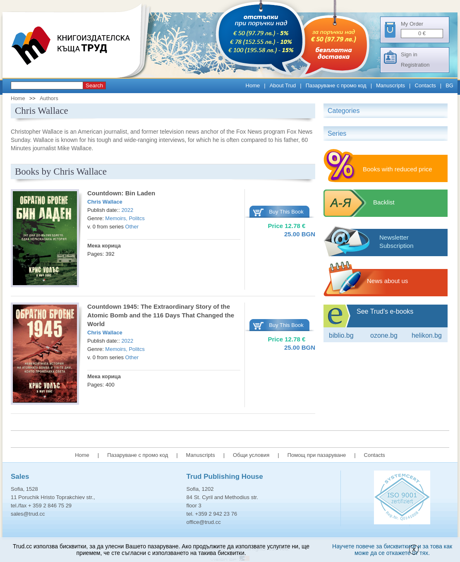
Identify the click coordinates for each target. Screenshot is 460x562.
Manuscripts (390, 85)
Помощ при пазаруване (317, 455)
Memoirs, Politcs (124, 218)
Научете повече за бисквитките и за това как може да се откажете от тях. (392, 549)
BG (449, 85)
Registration (415, 65)
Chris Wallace (104, 202)
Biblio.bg (341, 335)
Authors (49, 98)
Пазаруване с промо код (336, 85)
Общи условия (251, 455)
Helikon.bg (427, 335)
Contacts (425, 85)
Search (94, 85)
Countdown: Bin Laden (121, 193)
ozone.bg (384, 335)
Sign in (409, 54)
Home (253, 85)
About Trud (283, 85)
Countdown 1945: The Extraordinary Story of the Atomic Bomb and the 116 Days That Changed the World (160, 315)
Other (132, 226)
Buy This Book (286, 212)
